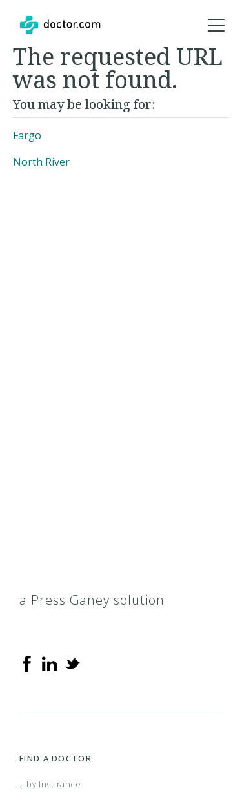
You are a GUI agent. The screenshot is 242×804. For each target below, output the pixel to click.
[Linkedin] (49, 662)
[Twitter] (72, 662)
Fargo (27, 135)
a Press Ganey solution (92, 600)
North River (41, 162)
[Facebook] (27, 662)
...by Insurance (50, 784)
